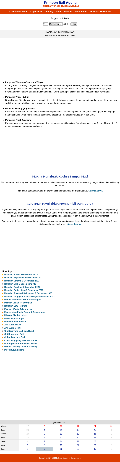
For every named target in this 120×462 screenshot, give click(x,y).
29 (95, 445)
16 (61, 449)
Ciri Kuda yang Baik (14, 334)
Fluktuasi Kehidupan (100, 11)
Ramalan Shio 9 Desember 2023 (20, 284)
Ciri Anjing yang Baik (14, 337)
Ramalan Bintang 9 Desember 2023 (21, 281)
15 (61, 445)
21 (78, 441)
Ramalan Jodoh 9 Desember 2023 (21, 274)
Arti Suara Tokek (12, 325)
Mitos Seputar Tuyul (14, 318)
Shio (58, 11)
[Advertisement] (60, 59)
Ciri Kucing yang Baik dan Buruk (20, 340)
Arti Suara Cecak (12, 328)
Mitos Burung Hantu (14, 350)
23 (78, 449)
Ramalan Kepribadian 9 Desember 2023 (24, 278)
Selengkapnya (95, 191)
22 (78, 445)
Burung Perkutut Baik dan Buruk (20, 343)
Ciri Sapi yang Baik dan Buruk (19, 331)
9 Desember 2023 (65, 35)
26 (95, 434)
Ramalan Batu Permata (15, 306)
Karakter (68, 11)
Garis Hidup (81, 11)
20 (78, 437)
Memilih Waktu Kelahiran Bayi (19, 309)
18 (78, 430)
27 (95, 437)
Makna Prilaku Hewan (15, 321)
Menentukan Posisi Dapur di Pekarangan (24, 312)
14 (61, 441)
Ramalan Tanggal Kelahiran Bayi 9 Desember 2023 (29, 296)
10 (61, 426)
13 (61, 437)
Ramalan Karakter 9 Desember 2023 (22, 287)
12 (61, 434)
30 (95, 449)
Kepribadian (36, 11)
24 (95, 426)
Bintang (49, 11)
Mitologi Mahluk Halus (15, 315)
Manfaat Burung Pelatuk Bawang (20, 347)
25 (95, 430)
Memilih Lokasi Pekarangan (18, 303)
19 (78, 434)
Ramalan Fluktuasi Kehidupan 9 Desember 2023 (28, 293)
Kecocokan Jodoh (18, 11)
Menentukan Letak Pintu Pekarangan (22, 299)
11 (61, 430)
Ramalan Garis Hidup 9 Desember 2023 (23, 290)
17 (78, 426)
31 (111, 426)
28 (95, 441)
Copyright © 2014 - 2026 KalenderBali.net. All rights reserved (60, 458)
